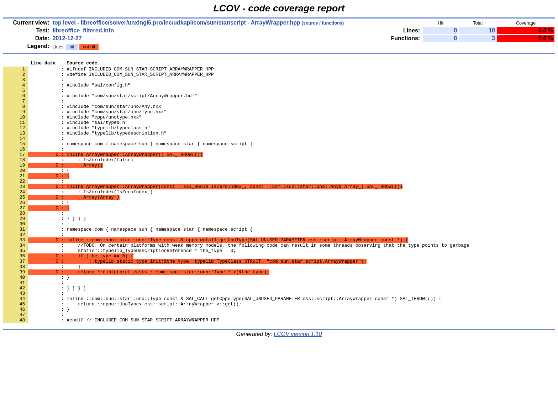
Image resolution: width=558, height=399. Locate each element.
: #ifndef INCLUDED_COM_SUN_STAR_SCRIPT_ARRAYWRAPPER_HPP (108, 71)
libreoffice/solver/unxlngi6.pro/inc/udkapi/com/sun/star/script (163, 23)
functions (332, 23)
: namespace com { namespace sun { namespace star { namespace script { (128, 160)
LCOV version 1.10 (298, 386)
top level (64, 23)
